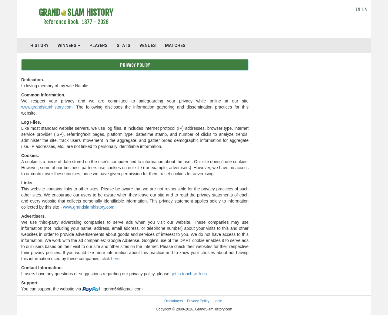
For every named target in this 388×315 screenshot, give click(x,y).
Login (217, 301)
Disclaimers (173, 301)
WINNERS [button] (69, 45)
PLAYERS (98, 45)
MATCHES (175, 45)
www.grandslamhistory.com (46, 107)
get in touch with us (188, 273)
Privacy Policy (198, 301)
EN (358, 9)
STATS (123, 45)
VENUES (147, 45)
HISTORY (39, 45)
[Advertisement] (238, 19)
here (115, 258)
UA (364, 9)
